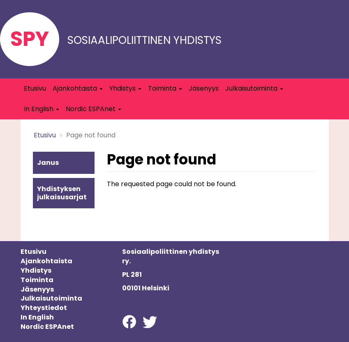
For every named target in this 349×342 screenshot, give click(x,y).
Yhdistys (125, 88)
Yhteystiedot (44, 307)
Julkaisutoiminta (254, 88)
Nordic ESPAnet (93, 109)
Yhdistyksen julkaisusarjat (62, 193)
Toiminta (165, 88)
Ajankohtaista (78, 88)
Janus (48, 162)
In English (41, 109)
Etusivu (35, 88)
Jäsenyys (204, 88)
